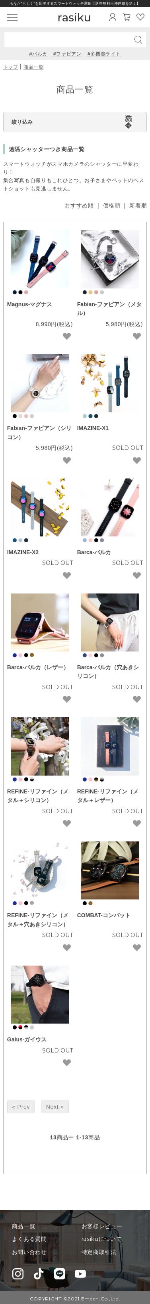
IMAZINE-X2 (23, 552)
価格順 (112, 205)
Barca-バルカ (94, 552)
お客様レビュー (102, 1226)
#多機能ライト (104, 54)
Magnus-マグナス (30, 304)
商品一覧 (33, 67)
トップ (10, 67)
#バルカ (38, 54)
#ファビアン (67, 54)
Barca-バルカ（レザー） (38, 667)
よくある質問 (29, 1239)
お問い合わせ (29, 1252)
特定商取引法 (99, 1252)
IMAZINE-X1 (93, 428)
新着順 (138, 205)
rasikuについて (102, 1239)
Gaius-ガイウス (27, 1039)
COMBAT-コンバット (104, 915)
